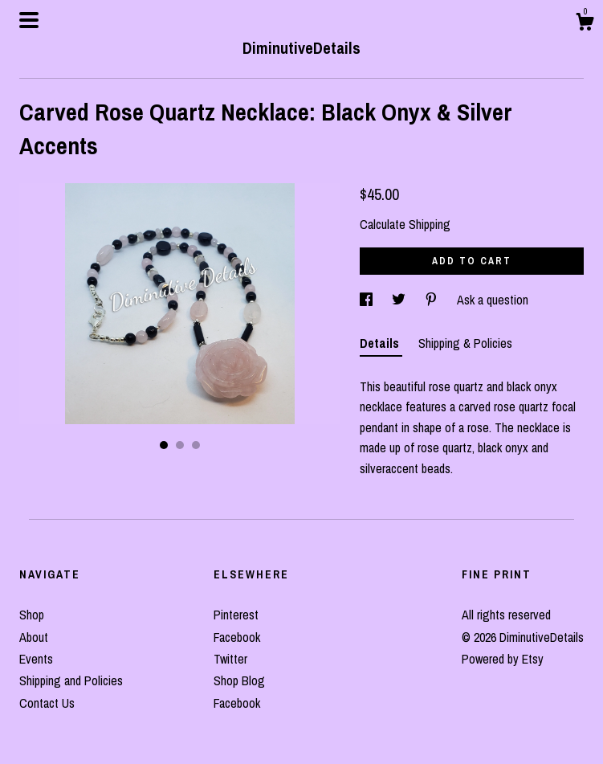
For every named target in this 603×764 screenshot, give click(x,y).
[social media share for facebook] (368, 299)
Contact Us (47, 703)
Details (381, 343)
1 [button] (164, 445)
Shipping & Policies (465, 343)
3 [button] (196, 445)
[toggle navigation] (29, 20)
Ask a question (492, 299)
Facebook (237, 637)
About (33, 637)
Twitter (230, 659)
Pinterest (236, 614)
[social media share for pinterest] (433, 299)
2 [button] (180, 445)
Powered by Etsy (503, 659)
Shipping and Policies (71, 680)
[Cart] (584, 24)
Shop (31, 614)
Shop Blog (239, 680)
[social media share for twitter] (400, 299)
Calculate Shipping (405, 224)
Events (36, 659)
